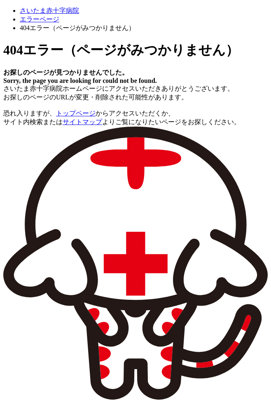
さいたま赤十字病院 (49, 10)
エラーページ (39, 19)
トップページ (76, 113)
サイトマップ (82, 121)
